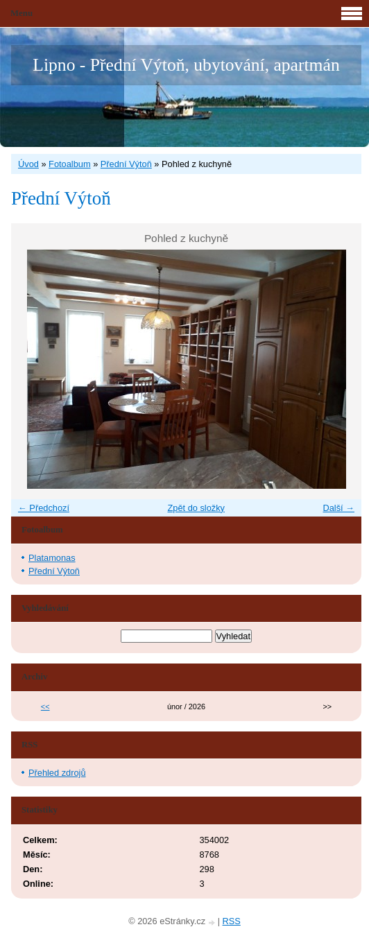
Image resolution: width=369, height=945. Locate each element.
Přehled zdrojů (57, 773)
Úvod (28, 164)
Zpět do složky (196, 508)
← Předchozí (43, 508)
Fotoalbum (69, 164)
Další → (338, 508)
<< (45, 706)
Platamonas (52, 558)
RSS (232, 921)
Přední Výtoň (126, 164)
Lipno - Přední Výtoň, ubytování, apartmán (186, 65)
